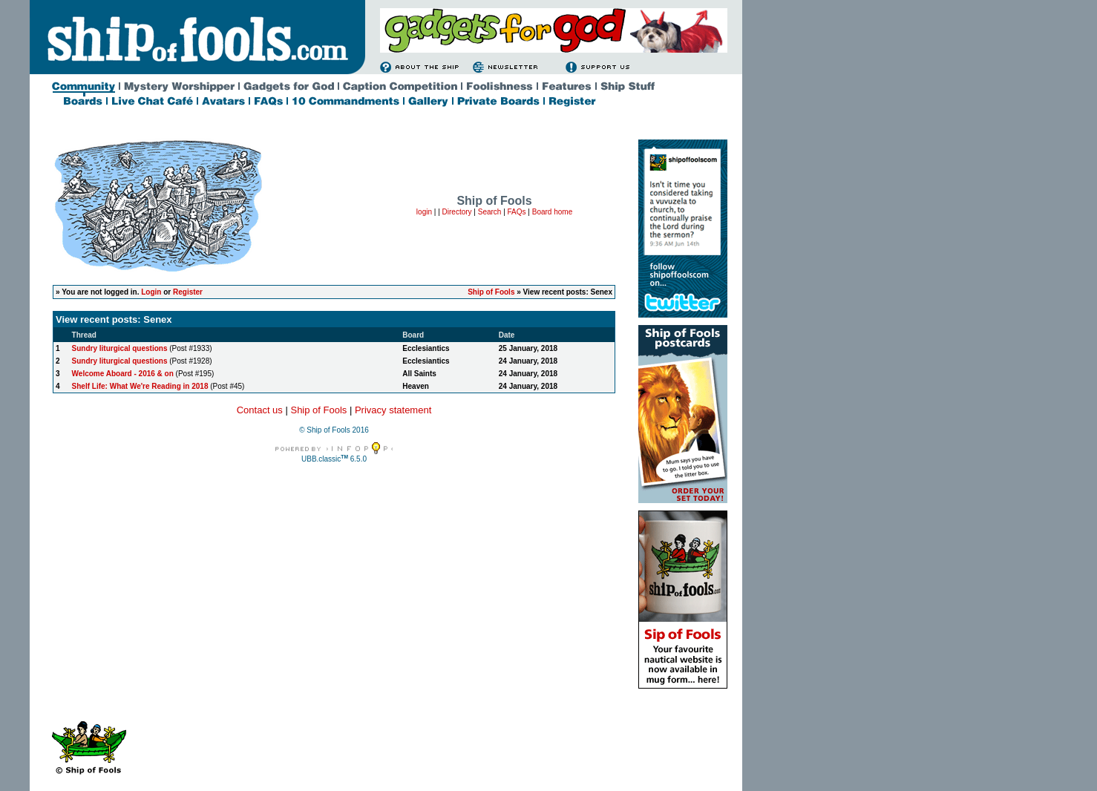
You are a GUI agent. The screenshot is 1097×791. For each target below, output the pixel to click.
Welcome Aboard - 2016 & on (123, 374)
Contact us (260, 410)
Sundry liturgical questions (120, 348)
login (424, 212)
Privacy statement (393, 410)
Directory (457, 212)
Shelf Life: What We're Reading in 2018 (140, 386)
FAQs (517, 212)
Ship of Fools (491, 292)
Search (490, 212)
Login (151, 292)
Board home (552, 212)
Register (188, 292)
